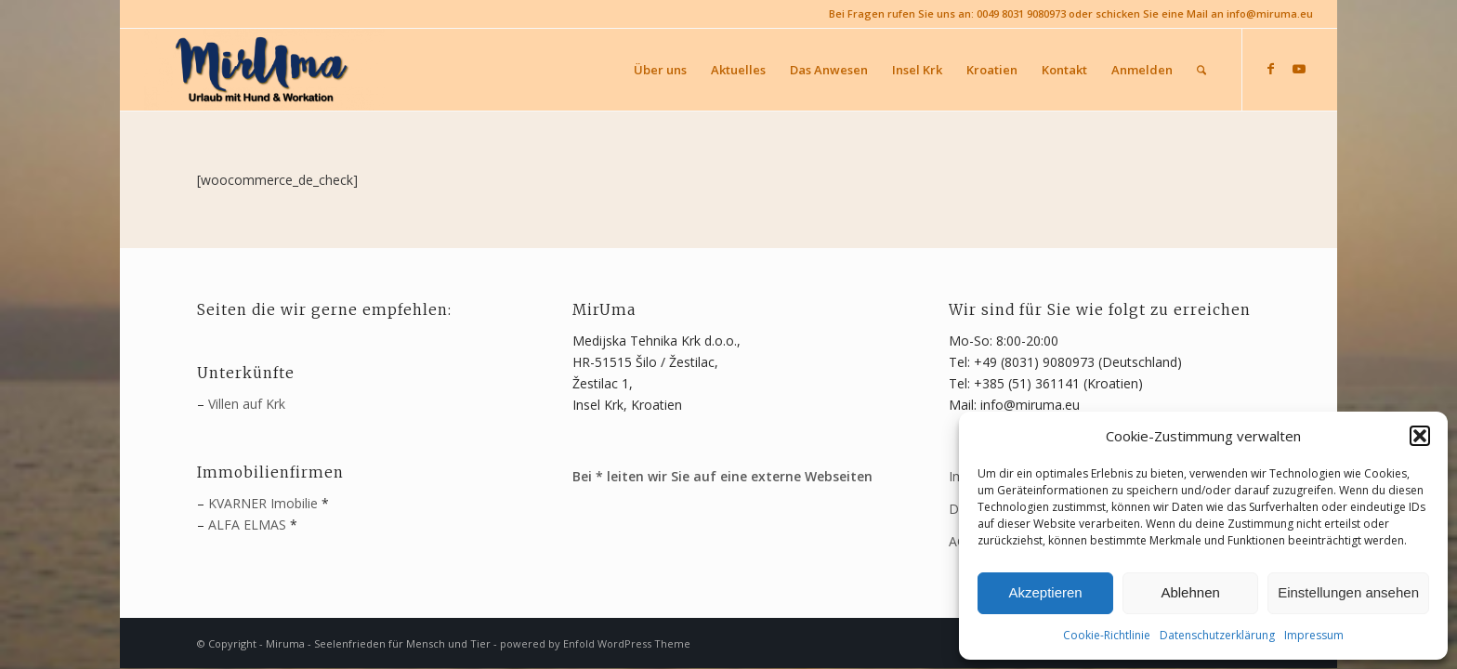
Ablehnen (1190, 592)
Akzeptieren (1045, 592)
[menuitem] (660, 70)
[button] (1420, 435)
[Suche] (1201, 70)
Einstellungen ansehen (1348, 592)
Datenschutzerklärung (1217, 635)
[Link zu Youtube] (1299, 69)
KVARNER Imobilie (263, 503)
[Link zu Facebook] (1271, 69)
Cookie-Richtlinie (1106, 635)
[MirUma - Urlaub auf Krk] (264, 70)
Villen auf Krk (246, 404)
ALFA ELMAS (247, 524)
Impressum (1314, 635)
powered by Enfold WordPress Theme (595, 643)
